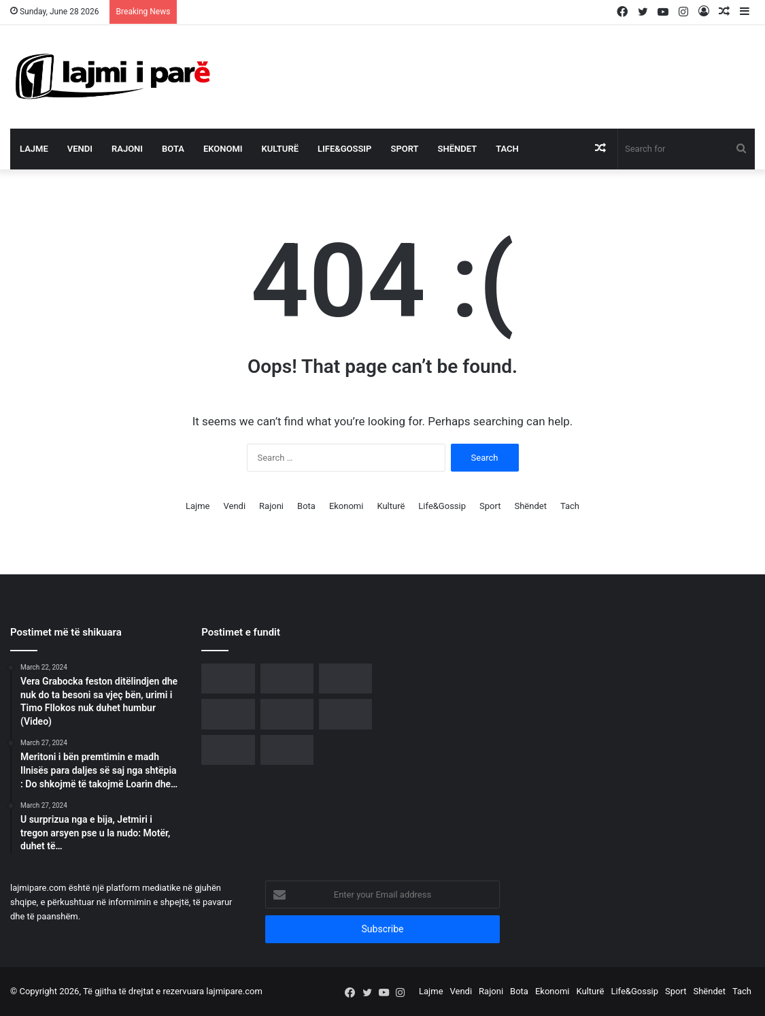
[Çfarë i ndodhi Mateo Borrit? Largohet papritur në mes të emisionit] (286, 714)
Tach (507, 149)
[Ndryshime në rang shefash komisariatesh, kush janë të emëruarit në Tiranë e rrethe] (286, 750)
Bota (173, 149)
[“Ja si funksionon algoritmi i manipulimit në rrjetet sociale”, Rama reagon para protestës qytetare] (227, 714)
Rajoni (127, 149)
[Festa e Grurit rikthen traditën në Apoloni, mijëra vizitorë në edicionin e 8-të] (345, 714)
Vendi (79, 149)
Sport (404, 149)
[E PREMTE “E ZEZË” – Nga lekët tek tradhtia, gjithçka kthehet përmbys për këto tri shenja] (227, 750)
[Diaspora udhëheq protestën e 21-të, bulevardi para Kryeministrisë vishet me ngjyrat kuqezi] (345, 678)
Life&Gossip (344, 149)
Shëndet (457, 149)
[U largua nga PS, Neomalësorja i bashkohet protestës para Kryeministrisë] (286, 678)
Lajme (34, 149)
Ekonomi (223, 149)
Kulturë (280, 149)
